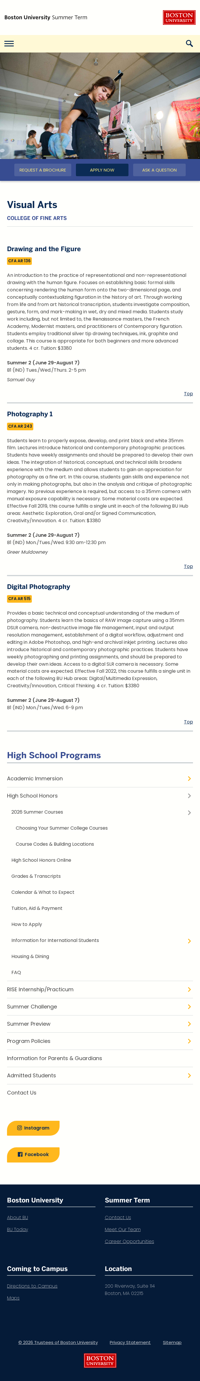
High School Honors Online (41, 860)
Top (188, 393)
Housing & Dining (30, 956)
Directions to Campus (32, 1286)
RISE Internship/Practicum (40, 989)
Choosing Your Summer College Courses (62, 828)
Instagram (36, 1128)
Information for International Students (55, 940)
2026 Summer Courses (37, 812)
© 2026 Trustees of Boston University (58, 1342)
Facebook (37, 1154)
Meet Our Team (123, 1229)
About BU (17, 1217)
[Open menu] (9, 44)
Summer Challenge (32, 1006)
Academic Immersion (35, 778)
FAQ (16, 972)
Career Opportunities (129, 1241)
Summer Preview (29, 1023)
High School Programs (54, 755)
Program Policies (29, 1041)
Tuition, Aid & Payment (36, 908)
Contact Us (21, 1092)
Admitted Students (31, 1075)
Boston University (179, 17)
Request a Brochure (43, 170)
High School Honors (32, 795)
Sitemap (172, 1342)
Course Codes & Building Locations (55, 844)
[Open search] (191, 44)
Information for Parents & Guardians (54, 1058)
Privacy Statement (130, 1342)
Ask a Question (159, 170)
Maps (13, 1298)
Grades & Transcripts (36, 876)
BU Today (17, 1229)
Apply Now (102, 170)
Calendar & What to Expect (42, 892)
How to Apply (26, 924)
